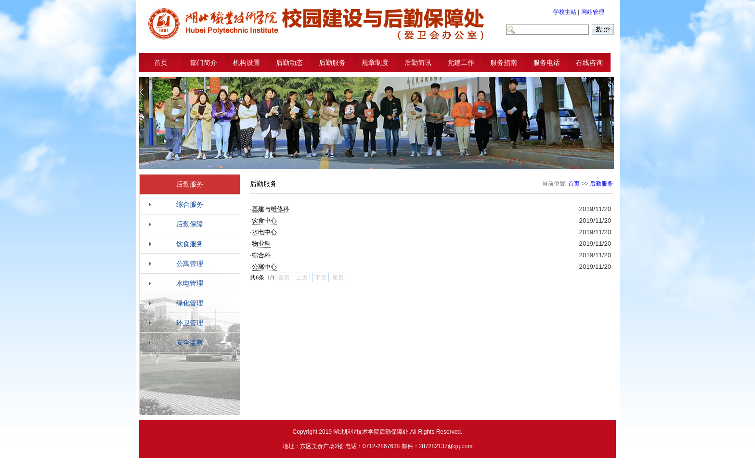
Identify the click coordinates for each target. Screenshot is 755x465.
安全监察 (189, 342)
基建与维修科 (270, 209)
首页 (161, 62)
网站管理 (592, 12)
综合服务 (189, 204)
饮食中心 (264, 220)
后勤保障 (189, 224)
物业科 (261, 243)
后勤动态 (289, 62)
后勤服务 (332, 62)
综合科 (261, 255)
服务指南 (503, 62)
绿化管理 (189, 303)
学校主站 (564, 12)
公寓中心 (264, 266)
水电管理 (189, 283)
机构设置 (246, 62)
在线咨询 (589, 62)
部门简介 (203, 62)
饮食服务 (189, 244)
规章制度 (375, 62)
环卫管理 (189, 323)
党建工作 (460, 62)
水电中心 (264, 232)
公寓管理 (189, 263)
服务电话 (546, 62)
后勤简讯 (417, 62)
